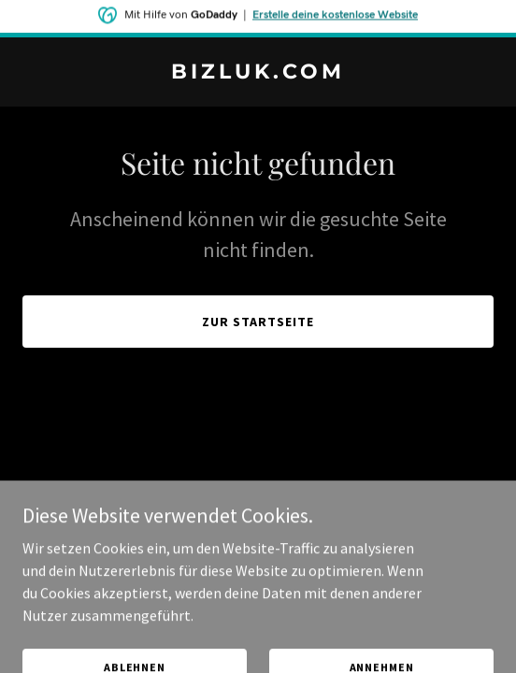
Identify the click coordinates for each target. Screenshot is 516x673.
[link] (258, 73)
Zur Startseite (258, 321)
